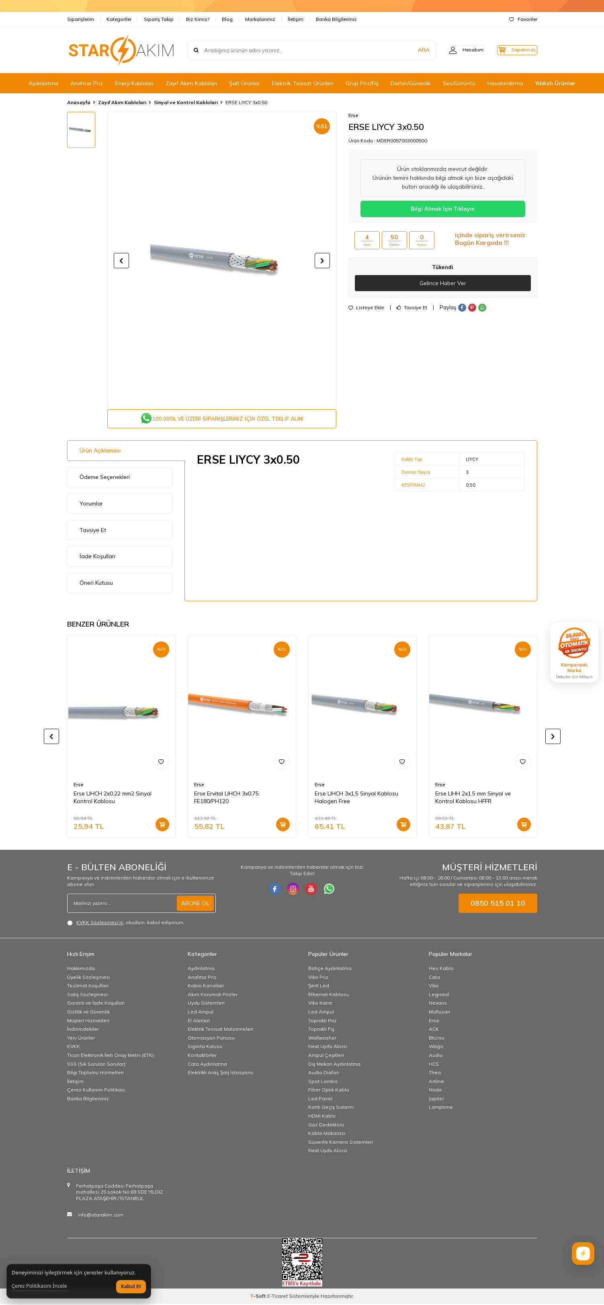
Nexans (438, 1004)
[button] (121, 260)
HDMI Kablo (322, 1117)
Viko (434, 987)
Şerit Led (318, 987)
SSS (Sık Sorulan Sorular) (96, 1065)
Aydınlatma (43, 83)
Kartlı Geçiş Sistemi (331, 1109)
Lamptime (441, 1109)
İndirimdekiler (83, 1030)
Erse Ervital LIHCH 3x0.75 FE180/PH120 (226, 798)
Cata (434, 978)
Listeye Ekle (366, 308)
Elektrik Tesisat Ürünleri (303, 83)
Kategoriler (118, 19)
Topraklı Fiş (321, 1030)
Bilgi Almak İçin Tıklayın (443, 209)
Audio (436, 1056)
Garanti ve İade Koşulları (96, 1004)
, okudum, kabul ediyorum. (125, 924)
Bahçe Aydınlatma (330, 969)
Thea (435, 1074)
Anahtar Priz (86, 83)
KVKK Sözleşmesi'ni (99, 924)
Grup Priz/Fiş (362, 83)
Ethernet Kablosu (328, 996)
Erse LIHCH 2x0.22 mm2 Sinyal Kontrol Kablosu (113, 798)
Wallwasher (322, 1039)
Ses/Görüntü (459, 83)
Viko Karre (320, 1004)
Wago (436, 1047)
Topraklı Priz (322, 1022)
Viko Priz (318, 978)
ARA (412, 49)
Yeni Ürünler (81, 1039)
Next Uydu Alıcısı (327, 1047)
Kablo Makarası (326, 1134)
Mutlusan (439, 1013)
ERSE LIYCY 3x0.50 (246, 102)
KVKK (73, 1047)
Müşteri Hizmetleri (88, 1022)
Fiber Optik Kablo (328, 1091)
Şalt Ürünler (244, 83)
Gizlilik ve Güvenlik (88, 1013)
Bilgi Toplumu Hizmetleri (95, 1074)
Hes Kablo (441, 969)
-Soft (258, 1297)
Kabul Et (131, 1286)
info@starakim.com (100, 1216)
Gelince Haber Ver (442, 283)
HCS (434, 1065)
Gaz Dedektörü (326, 1126)
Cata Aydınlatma (207, 1065)
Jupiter (436, 1100)
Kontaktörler (202, 1056)
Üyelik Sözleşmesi (88, 978)
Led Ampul (200, 1013)
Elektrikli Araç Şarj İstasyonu (220, 1074)
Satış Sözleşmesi (87, 996)
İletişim (295, 19)
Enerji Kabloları (134, 83)
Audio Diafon (323, 1074)
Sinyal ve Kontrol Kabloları (186, 102)
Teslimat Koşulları (88, 987)
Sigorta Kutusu (205, 1047)
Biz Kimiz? (197, 19)
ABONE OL (195, 904)
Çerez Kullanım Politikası (96, 1091)
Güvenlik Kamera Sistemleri (340, 1143)
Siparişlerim (80, 19)
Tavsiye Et (412, 308)
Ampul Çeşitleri (326, 1056)
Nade (435, 1091)
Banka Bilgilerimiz (336, 19)
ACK (434, 1030)
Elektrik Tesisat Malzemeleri (220, 1030)
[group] (222, 260)
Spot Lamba (323, 1082)
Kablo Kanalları (206, 987)
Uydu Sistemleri (206, 1004)
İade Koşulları (97, 557)
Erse (353, 115)
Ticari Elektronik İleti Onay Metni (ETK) (110, 1056)
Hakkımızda (81, 969)
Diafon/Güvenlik (411, 83)
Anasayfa (78, 102)
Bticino (436, 1039)
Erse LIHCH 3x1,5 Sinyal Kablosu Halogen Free (356, 798)
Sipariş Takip (159, 19)
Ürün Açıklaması (100, 451)
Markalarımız (260, 19)
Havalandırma (505, 83)
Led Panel (320, 1100)
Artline (436, 1082)
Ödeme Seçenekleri (105, 478)
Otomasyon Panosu (211, 1039)
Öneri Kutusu (96, 584)
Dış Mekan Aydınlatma (334, 1065)
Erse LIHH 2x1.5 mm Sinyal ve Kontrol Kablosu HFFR (473, 798)
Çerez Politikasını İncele (39, 1286)
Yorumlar (91, 504)
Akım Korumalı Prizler (213, 996)
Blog (227, 19)
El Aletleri (199, 1022)
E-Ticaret (277, 1297)
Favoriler (523, 19)
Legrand (439, 996)
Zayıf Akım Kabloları (191, 83)
